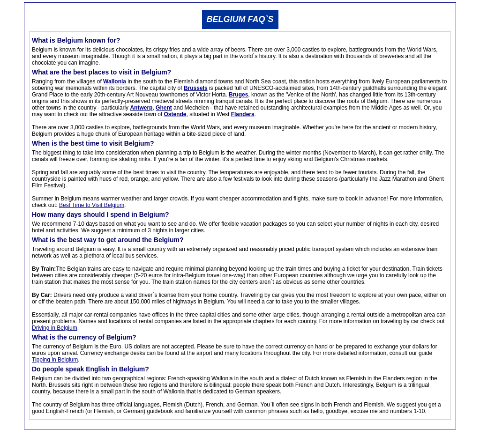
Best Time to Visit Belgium (91, 205)
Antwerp (141, 107)
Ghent (164, 107)
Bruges (238, 94)
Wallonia (114, 81)
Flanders (243, 114)
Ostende (175, 114)
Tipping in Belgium (55, 359)
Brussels (196, 88)
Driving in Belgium (54, 328)
